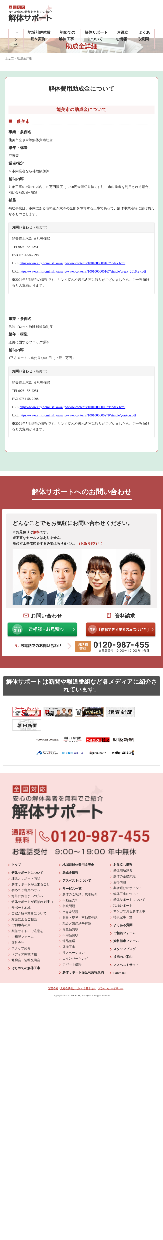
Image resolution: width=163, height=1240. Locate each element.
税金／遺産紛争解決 (76, 981)
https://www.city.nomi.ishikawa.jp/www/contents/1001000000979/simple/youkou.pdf (78, 415)
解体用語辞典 (122, 928)
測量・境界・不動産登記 (79, 975)
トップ (15, 38)
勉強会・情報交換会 (25, 1017)
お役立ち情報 (122, 922)
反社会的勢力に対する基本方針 (78, 1045)
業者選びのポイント (127, 945)
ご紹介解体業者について (28, 970)
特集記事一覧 (122, 974)
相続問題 (68, 963)
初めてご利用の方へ (25, 947)
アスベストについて (76, 937)
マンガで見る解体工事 (129, 968)
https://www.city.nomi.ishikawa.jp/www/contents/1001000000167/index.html (72, 263)
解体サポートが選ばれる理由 (32, 959)
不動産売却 (70, 957)
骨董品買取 (70, 986)
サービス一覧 (72, 946)
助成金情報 (70, 930)
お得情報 (119, 939)
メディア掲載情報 (24, 1011)
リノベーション (73, 1010)
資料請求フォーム (126, 998)
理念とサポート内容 (25, 935)
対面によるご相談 (24, 976)
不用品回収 (70, 992)
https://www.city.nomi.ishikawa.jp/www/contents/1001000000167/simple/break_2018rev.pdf (83, 271)
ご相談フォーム (22, 994)
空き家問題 (70, 969)
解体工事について (126, 951)
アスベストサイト (126, 1022)
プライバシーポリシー (110, 1045)
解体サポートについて (27, 930)
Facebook (119, 1030)
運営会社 (17, 1000)
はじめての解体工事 (25, 1025)
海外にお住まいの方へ (27, 953)
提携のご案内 (122, 1014)
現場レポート (122, 962)
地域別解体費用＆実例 (78, 922)
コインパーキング (75, 1015)
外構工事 (68, 1004)
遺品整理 (68, 998)
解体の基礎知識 (124, 933)
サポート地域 (21, 965)
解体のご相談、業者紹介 (79, 951)
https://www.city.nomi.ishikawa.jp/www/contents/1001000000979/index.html (72, 407)
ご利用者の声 (21, 982)
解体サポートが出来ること (30, 941)
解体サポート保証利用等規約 (83, 1029)
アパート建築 (72, 1021)
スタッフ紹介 (21, 1005)
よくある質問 (122, 982)
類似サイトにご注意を (27, 988)
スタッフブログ (124, 1006)
